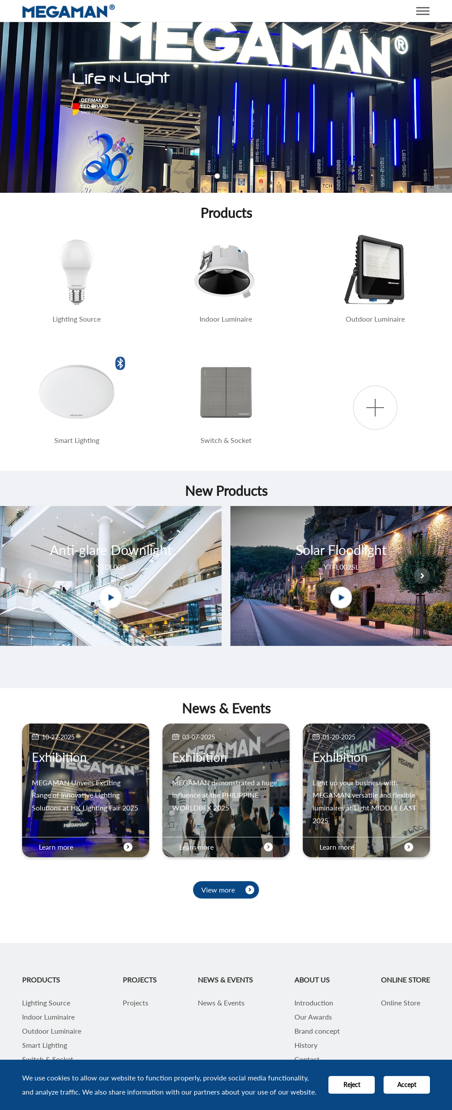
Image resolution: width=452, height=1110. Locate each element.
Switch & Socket (47, 1059)
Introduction (313, 1002)
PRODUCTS (41, 979)
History (305, 1045)
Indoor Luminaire (48, 1016)
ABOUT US (312, 979)
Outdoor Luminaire (51, 1031)
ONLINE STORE (405, 979)
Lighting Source (46, 1002)
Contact (307, 1059)
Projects (135, 1002)
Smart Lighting (44, 1045)
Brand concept (317, 1031)
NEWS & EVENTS (225, 979)
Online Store (400, 1002)
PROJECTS (140, 979)
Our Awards (313, 1016)
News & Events (221, 1002)
